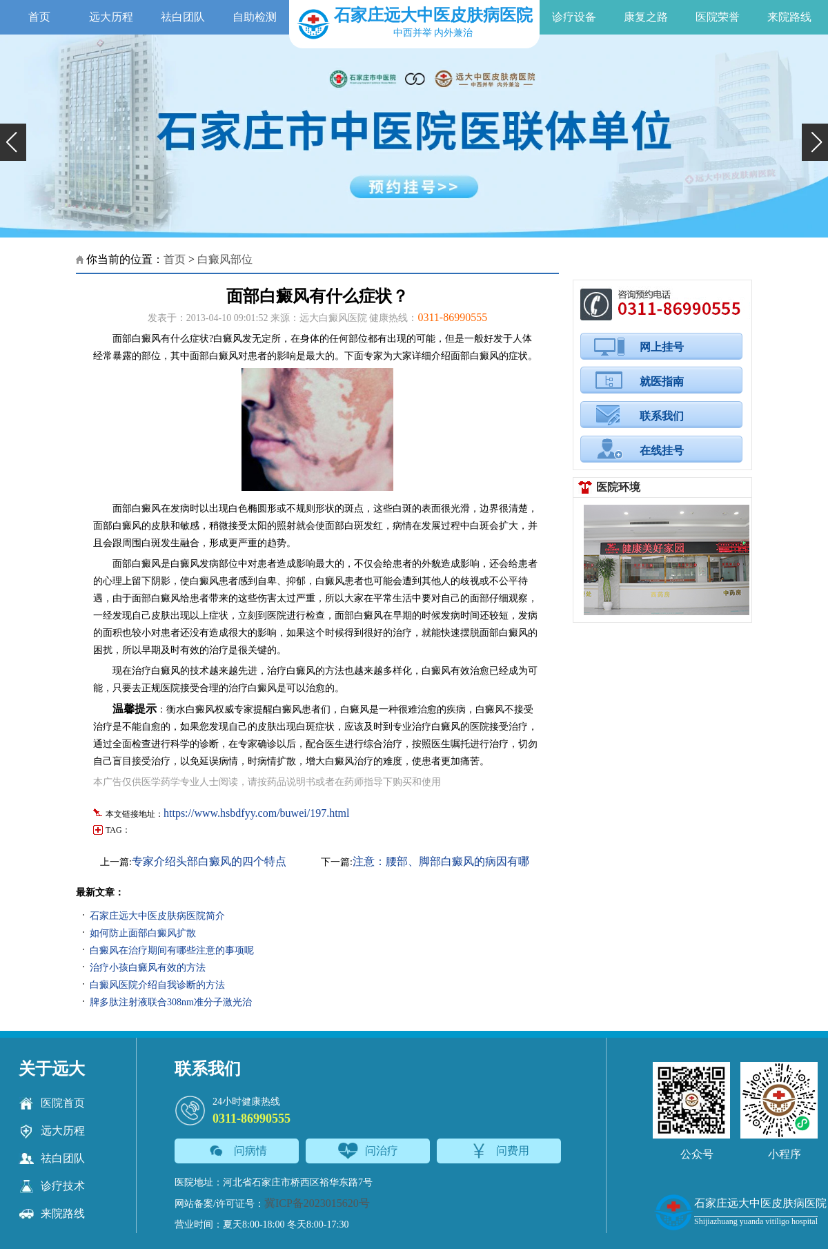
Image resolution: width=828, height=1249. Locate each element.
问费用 (499, 1151)
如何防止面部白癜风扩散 (143, 933)
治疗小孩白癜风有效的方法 (148, 967)
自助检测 (255, 17)
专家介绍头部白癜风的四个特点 (209, 861)
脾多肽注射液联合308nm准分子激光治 (171, 1002)
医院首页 (52, 1103)
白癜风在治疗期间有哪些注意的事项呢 (172, 950)
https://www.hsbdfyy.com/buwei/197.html (256, 813)
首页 (39, 17)
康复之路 (646, 17)
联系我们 (662, 416)
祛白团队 (183, 17)
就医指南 (662, 381)
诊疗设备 (574, 17)
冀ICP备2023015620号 (317, 1203)
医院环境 (618, 487)
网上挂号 (662, 347)
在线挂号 (662, 450)
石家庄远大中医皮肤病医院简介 (157, 916)
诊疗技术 (52, 1186)
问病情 (237, 1151)
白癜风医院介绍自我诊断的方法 (157, 985)
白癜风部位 (225, 259)
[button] (13, 142)
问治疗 (368, 1151)
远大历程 (111, 17)
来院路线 (789, 17)
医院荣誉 (718, 17)
